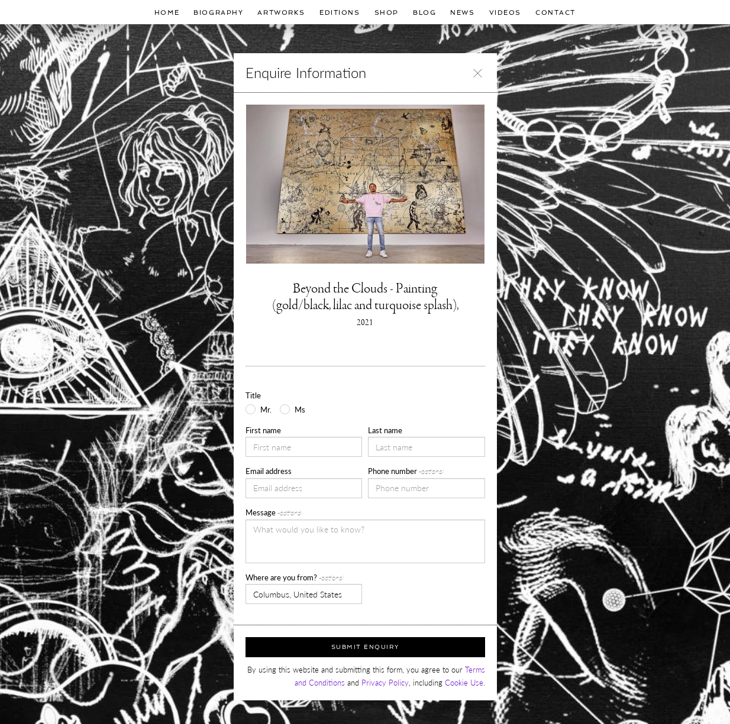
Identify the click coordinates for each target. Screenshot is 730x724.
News (462, 12)
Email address (269, 471)
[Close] (477, 72)
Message (274, 512)
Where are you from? (295, 577)
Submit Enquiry (365, 647)
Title (253, 395)
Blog (424, 12)
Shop (386, 12)
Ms (300, 409)
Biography (218, 12)
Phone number (406, 471)
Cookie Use (464, 682)
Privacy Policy (385, 682)
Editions (339, 12)
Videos (505, 12)
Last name (385, 430)
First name (263, 430)
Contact (555, 12)
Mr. (266, 409)
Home (166, 12)
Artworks (281, 12)
